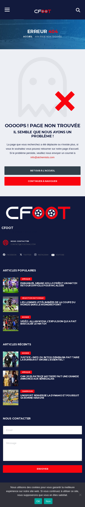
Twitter (25, 254)
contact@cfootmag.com (23, 244)
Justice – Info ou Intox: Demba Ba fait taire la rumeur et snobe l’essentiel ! (49, 358)
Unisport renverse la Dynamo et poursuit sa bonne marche (49, 396)
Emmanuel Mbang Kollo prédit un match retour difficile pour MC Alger (48, 284)
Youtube (58, 254)
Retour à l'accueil (42, 170)
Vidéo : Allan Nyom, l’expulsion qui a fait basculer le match (48, 322)
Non (48, 501)
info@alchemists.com (43, 157)
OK (38, 501)
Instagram (41, 254)
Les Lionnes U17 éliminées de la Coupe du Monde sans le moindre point (48, 303)
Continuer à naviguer (42, 181)
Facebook (10, 254)
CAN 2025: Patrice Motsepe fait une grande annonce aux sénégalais (49, 377)
